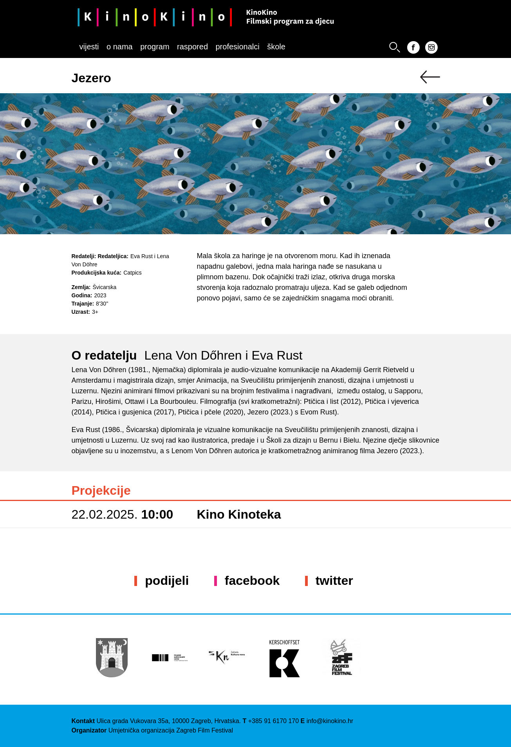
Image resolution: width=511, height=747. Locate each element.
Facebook (252, 580)
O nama (120, 46)
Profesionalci (237, 46)
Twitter (334, 580)
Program (154, 46)
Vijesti (89, 46)
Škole (276, 46)
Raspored (192, 46)
